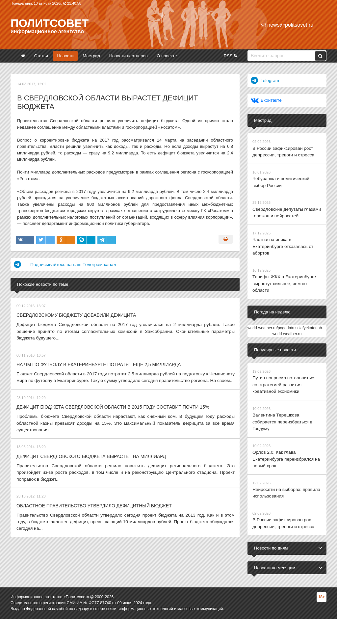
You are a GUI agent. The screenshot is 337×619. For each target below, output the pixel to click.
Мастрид (91, 55)
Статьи (41, 55)
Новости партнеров (128, 55)
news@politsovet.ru (287, 25)
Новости (65, 55)
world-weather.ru (287, 315)
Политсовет (50, 23)
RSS (230, 55)
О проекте (167, 55)
